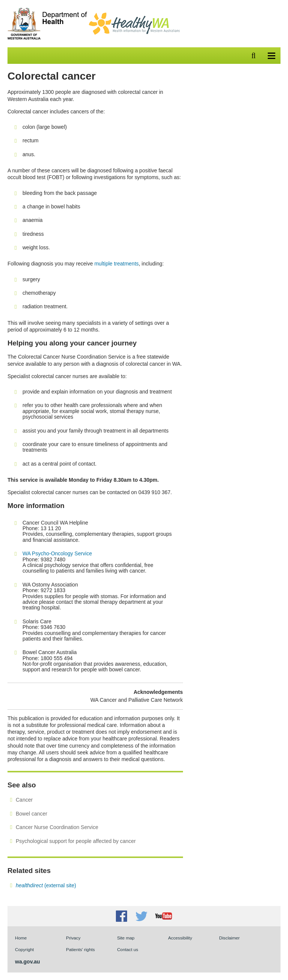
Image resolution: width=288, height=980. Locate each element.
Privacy (73, 937)
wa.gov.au (27, 962)
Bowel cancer (31, 814)
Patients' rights (80, 949)
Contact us (127, 949)
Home (21, 937)
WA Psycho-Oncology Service (57, 553)
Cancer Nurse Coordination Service (57, 827)
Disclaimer (229, 937)
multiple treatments (116, 264)
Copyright (24, 949)
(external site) (46, 885)
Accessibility (180, 937)
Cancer (24, 800)
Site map (125, 937)
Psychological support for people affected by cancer (76, 841)
